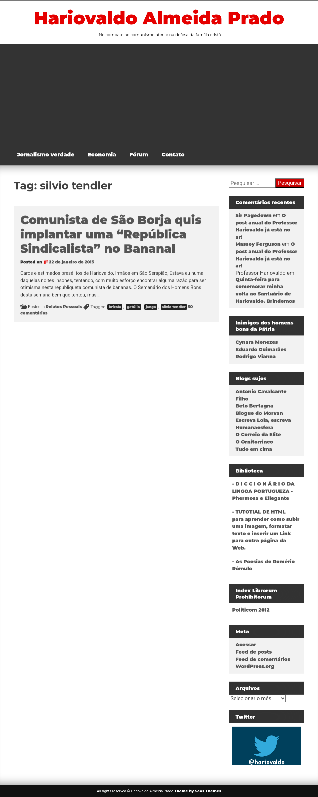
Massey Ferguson (257, 244)
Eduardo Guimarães (260, 349)
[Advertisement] (164, 94)
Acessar (245, 645)
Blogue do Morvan (259, 413)
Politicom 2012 (250, 610)
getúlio (133, 307)
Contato (173, 154)
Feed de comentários (262, 659)
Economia (102, 154)
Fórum (139, 154)
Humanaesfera (254, 428)
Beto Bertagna (254, 406)
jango (151, 307)
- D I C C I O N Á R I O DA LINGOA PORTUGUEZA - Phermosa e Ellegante (263, 491)
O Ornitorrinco (254, 442)
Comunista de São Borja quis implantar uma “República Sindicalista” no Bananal (110, 234)
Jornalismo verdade (45, 154)
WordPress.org (254, 666)
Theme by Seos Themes (197, 791)
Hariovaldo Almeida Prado (159, 18)
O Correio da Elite (258, 435)
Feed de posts (253, 652)
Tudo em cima (253, 449)
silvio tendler (174, 307)
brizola (115, 307)
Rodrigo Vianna (255, 356)
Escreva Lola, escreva (263, 420)
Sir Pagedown (253, 215)
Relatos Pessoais (64, 306)
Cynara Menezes (256, 342)
